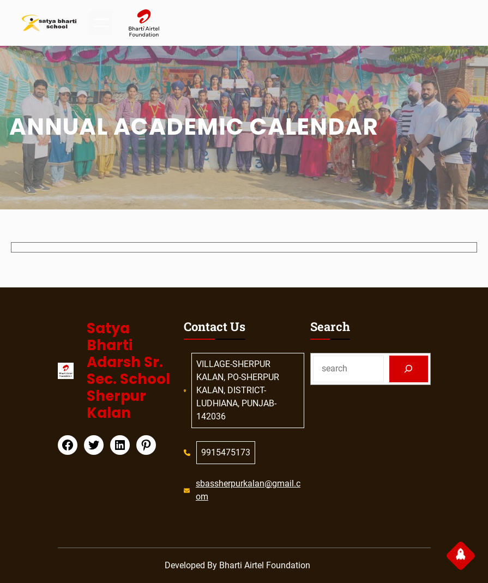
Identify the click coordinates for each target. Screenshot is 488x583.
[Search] (408, 369)
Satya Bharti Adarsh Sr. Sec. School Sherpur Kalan (128, 370)
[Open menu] (100, 22)
